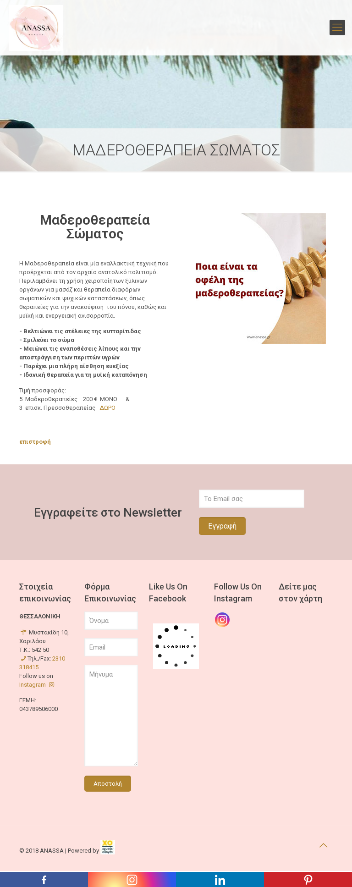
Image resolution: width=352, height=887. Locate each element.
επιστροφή (35, 441)
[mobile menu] (337, 27)
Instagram (37, 684)
